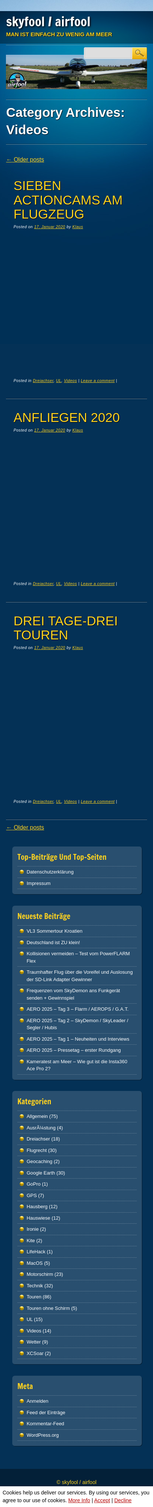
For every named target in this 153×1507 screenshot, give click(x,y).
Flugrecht (37, 1150)
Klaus (77, 226)
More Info (79, 1500)
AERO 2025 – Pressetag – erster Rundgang (74, 1050)
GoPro (34, 1184)
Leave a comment (97, 380)
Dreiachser (43, 380)
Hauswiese (39, 1218)
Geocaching (39, 1161)
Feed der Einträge (46, 1412)
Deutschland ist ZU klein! (53, 942)
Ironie (33, 1229)
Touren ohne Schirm (48, 1308)
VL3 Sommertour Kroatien (54, 931)
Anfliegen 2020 (66, 417)
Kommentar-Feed (45, 1423)
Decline (123, 1500)
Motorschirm (40, 1274)
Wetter (34, 1342)
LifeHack (36, 1251)
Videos (70, 380)
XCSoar (35, 1353)
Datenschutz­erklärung (50, 872)
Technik (35, 1285)
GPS (32, 1195)
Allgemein (37, 1116)
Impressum (39, 883)
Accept (102, 1500)
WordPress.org (43, 1435)
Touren (34, 1297)
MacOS (35, 1263)
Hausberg (37, 1206)
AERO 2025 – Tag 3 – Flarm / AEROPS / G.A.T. (77, 1009)
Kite (31, 1240)
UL (58, 380)
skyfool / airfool (48, 21)
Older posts (25, 159)
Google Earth (41, 1173)
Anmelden (38, 1401)
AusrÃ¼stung (41, 1128)
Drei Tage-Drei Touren (65, 628)
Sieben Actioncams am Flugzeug (68, 199)
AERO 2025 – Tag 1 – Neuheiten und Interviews (78, 1039)
